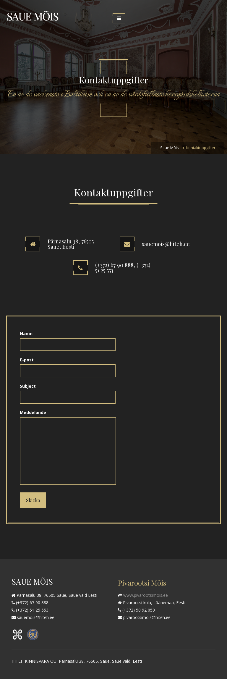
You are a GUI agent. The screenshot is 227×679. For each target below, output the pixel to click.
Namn (68, 339)
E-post (68, 365)
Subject (68, 391)
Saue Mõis (169, 147)
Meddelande (68, 448)
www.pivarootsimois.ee (145, 595)
